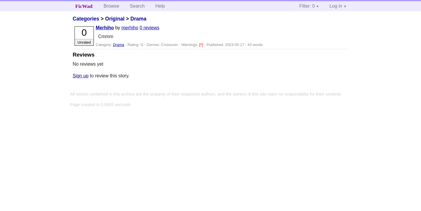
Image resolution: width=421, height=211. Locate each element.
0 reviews (150, 27)
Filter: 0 (307, 6)
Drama (138, 19)
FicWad (84, 6)
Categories (86, 19)
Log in (335, 6)
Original (114, 19)
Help (160, 6)
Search (137, 6)
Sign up (80, 75)
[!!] (201, 44)
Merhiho (105, 27)
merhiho (129, 27)
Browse (111, 6)
